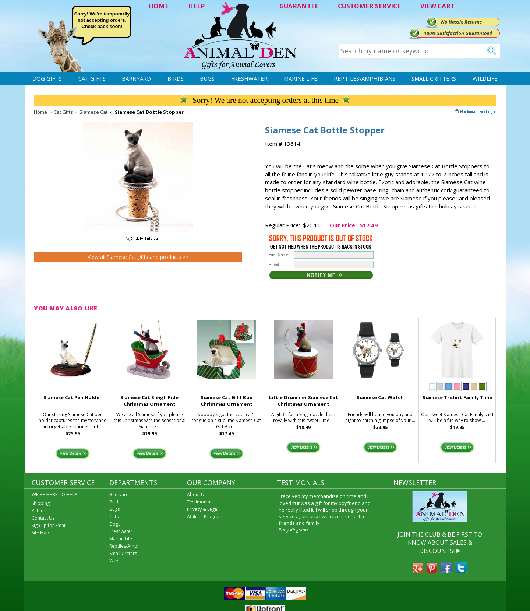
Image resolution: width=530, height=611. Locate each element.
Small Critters (433, 78)
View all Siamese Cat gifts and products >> (138, 256)
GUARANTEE (298, 6)
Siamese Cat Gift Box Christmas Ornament (226, 401)
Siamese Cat (93, 112)
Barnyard (136, 78)
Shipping (41, 503)
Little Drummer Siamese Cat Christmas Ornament (303, 401)
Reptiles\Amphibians (364, 78)
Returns (39, 511)
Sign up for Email (49, 525)
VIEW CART (437, 6)
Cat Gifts (92, 78)
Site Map (40, 533)
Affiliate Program (204, 516)
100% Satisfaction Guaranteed (458, 33)
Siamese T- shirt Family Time (457, 397)
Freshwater (249, 78)
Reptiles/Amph (124, 546)
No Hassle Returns (461, 21)
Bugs (207, 78)
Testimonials (200, 502)
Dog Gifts (47, 78)
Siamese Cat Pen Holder (72, 397)
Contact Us (43, 518)
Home (40, 112)
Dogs (114, 524)
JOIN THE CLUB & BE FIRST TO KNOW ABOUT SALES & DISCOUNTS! (440, 542)
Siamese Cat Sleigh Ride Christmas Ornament (149, 401)
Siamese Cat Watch (380, 397)
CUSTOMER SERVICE (369, 6)
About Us (196, 494)
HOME (158, 6)
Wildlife (485, 78)
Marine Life (300, 78)
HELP (196, 6)
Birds (175, 78)
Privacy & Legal (202, 509)
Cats (114, 516)
